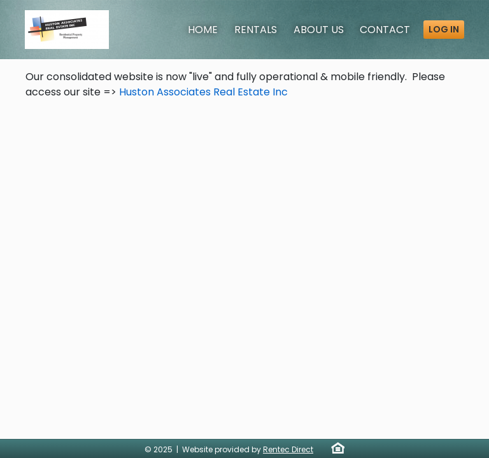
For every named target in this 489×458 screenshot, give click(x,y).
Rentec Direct (288, 449)
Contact (385, 29)
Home (203, 29)
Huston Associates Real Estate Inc (203, 92)
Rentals (255, 29)
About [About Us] (319, 29)
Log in (444, 29)
